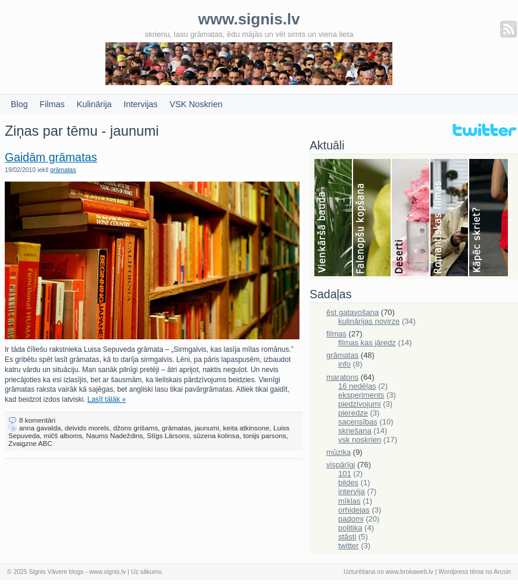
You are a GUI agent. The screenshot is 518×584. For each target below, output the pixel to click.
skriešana (355, 430)
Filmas (52, 104)
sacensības (357, 421)
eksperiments (361, 395)
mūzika (338, 452)
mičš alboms (62, 435)
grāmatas (63, 170)
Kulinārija (94, 104)
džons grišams (135, 428)
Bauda (333, 218)
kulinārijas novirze (369, 321)
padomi (351, 518)
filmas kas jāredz (367, 342)
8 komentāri (37, 420)
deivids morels (87, 428)
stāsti (347, 536)
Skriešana (488, 218)
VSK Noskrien (196, 104)
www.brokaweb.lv (409, 572)
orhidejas (354, 509)
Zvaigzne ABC (30, 443)
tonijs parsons (264, 435)
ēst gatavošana (352, 312)
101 (344, 473)
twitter (348, 545)
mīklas (349, 500)
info (344, 364)
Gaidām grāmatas (51, 157)
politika (350, 527)
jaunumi (207, 428)
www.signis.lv (107, 572)
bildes (348, 482)
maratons (342, 377)
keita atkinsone (246, 428)
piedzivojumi (359, 403)
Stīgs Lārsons (168, 435)
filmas (336, 333)
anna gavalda (40, 428)
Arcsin (502, 572)
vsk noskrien (359, 439)
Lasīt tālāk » (107, 399)
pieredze (353, 412)
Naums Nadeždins (114, 435)
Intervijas (141, 104)
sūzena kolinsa (216, 435)
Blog (19, 104)
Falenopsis (372, 218)
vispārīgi (340, 464)
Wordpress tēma (460, 572)
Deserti (411, 218)
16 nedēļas (357, 386)
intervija (351, 491)
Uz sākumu (146, 572)
